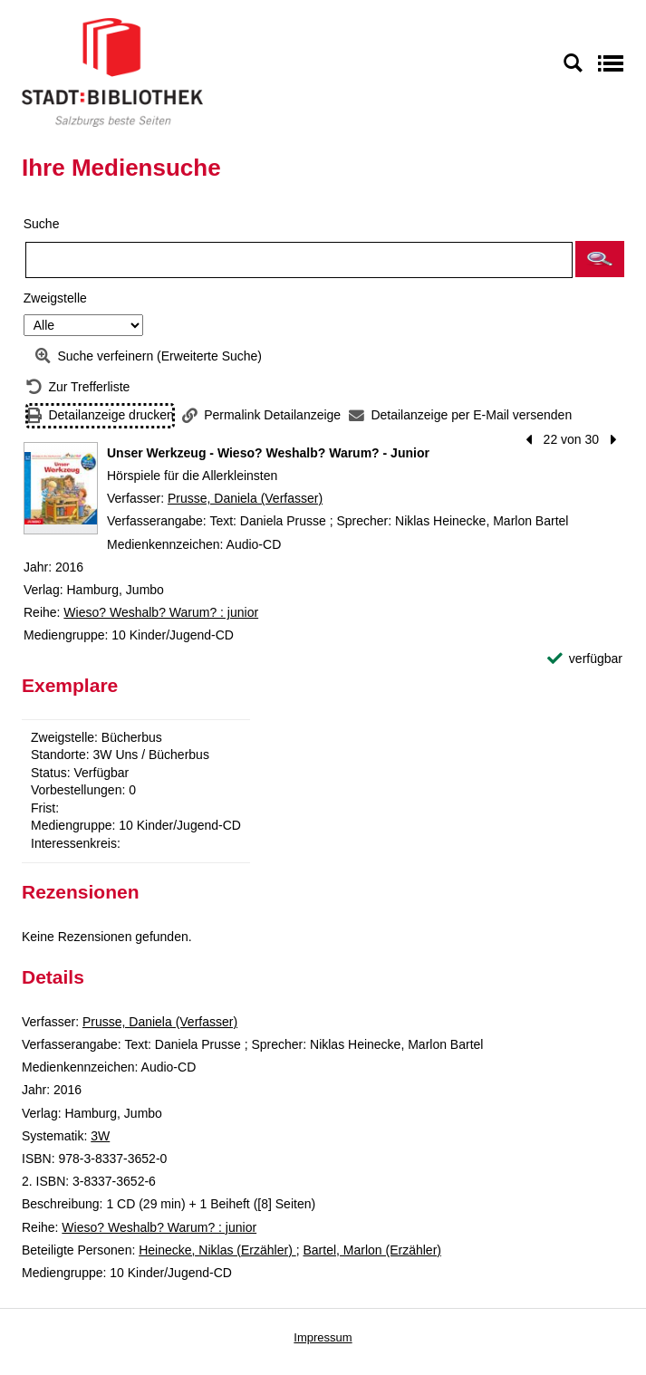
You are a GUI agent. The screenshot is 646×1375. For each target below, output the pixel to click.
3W (100, 1136)
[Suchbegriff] (299, 260)
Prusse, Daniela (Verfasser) (245, 498)
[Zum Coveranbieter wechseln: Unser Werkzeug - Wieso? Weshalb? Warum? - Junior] (61, 488)
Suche (42, 223)
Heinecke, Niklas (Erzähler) (217, 1250)
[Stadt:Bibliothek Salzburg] (112, 71)
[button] (599, 259)
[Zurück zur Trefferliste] (78, 387)
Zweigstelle (55, 298)
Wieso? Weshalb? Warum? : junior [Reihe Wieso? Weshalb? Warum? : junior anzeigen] (160, 612)
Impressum (323, 1337)
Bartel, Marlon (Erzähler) (372, 1250)
